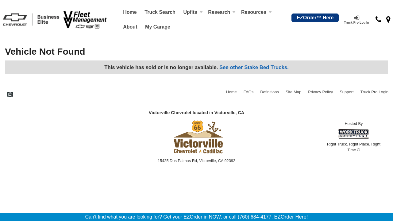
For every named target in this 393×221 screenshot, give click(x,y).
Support (347, 92)
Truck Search (159, 12)
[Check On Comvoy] (10, 95)
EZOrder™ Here (315, 17)
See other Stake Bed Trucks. (254, 67)
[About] (130, 27)
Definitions (269, 92)
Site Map (293, 92)
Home (130, 12)
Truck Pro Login (374, 92)
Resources (256, 12)
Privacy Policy (320, 92)
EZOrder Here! (291, 217)
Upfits (192, 12)
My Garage (157, 26)
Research (222, 12)
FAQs (249, 92)
